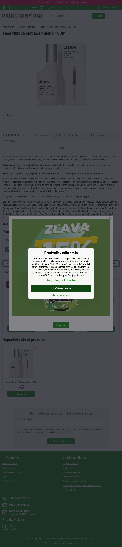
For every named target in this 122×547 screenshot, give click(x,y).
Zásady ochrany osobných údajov (61, 280)
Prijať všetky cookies (61, 288)
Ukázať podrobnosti (61, 295)
